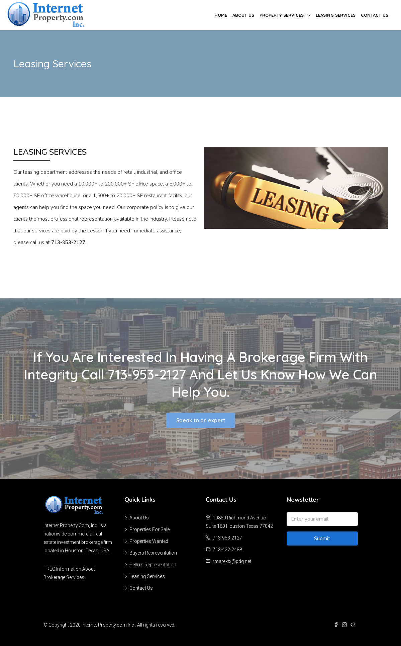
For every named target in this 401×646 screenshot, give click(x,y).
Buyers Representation (153, 553)
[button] (200, 420)
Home (220, 15)
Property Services (282, 15)
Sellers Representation (152, 564)
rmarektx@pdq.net (232, 561)
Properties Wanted (148, 541)
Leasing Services (336, 15)
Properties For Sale (149, 529)
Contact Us (374, 15)
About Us (243, 15)
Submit (322, 538)
